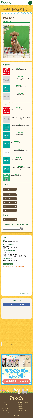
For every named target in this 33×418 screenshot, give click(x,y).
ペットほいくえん (10, 206)
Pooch (12, 2)
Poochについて (6, 402)
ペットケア (10, 195)
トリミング (10, 198)
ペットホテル (10, 202)
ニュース (10, 189)
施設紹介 (21, 404)
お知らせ (21, 406)
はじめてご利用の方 (24, 402)
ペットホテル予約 (18, 304)
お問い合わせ (9, 264)
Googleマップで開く (25, 293)
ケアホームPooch (9, 344)
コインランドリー (7, 412)
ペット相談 (5, 410)
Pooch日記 (10, 210)
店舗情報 (21, 408)
